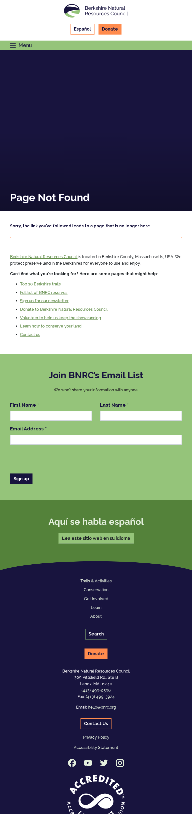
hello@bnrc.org (102, 707)
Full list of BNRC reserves (44, 292)
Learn (96, 607)
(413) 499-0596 (96, 690)
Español (82, 29)
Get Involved (96, 598)
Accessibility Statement (96, 747)
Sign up (21, 478)
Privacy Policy (96, 737)
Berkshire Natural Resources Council (44, 256)
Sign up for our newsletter (44, 300)
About (96, 616)
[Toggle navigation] (20, 45)
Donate (110, 29)
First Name (24, 405)
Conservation (96, 589)
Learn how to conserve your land (51, 326)
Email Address (28, 428)
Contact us (30, 334)
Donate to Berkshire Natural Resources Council (64, 309)
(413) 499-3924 (100, 696)
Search (96, 633)
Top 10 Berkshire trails (40, 284)
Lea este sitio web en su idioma (96, 538)
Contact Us (96, 723)
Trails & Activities (96, 581)
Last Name (114, 405)
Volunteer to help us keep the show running (60, 317)
